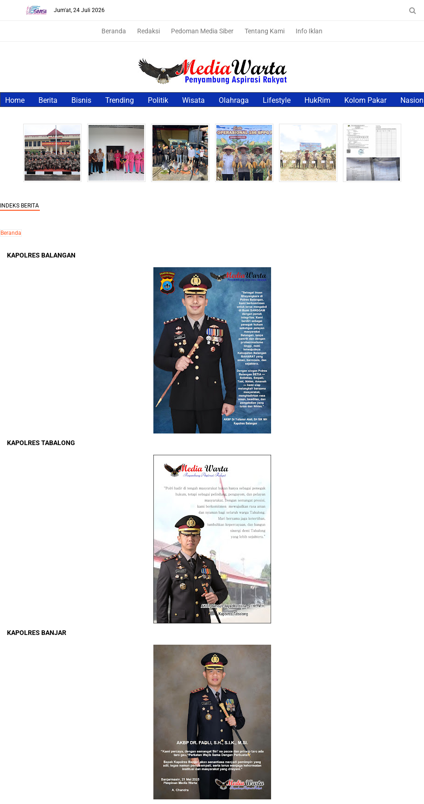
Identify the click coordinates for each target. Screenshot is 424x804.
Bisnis (81, 100)
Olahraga (234, 100)
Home (15, 100)
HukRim (317, 100)
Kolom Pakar (365, 100)
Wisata (193, 100)
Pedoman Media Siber (202, 31)
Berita (47, 100)
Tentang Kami (265, 31)
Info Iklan (309, 31)
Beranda (113, 31)
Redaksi (148, 31)
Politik (158, 100)
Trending (119, 100)
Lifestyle (277, 100)
